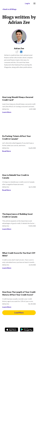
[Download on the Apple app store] (11, 329)
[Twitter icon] (21, 337)
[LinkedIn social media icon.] (31, 337)
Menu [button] (34, 2)
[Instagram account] (11, 337)
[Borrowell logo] (8, 3)
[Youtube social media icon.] (26, 337)
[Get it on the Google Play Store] (26, 329)
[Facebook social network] (6, 337)
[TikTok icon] (16, 337)
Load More (19, 312)
